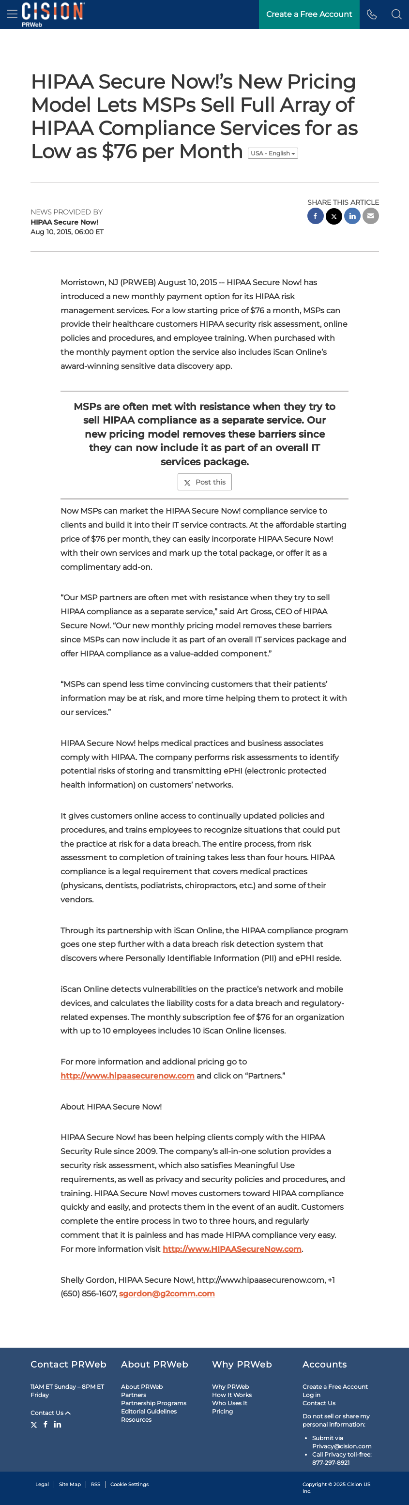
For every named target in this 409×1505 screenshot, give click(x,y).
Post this (205, 482)
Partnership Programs (153, 1403)
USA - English (273, 153)
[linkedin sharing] (352, 217)
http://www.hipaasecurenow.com (128, 1075)
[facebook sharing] (315, 217)
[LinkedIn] (57, 1424)
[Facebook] (45, 1424)
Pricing (222, 1411)
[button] (396, 14)
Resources (136, 1419)
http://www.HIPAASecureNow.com (232, 1249)
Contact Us (50, 1412)
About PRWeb (142, 1386)
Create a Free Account (335, 1386)
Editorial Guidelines (149, 1411)
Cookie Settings (129, 1484)
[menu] (12, 14)
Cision (354, 1484)
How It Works (232, 1395)
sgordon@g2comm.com (167, 1293)
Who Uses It (229, 1403)
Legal (42, 1484)
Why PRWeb (230, 1386)
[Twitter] (35, 1424)
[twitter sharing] (334, 217)
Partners (133, 1395)
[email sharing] (371, 217)
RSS (95, 1484)
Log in (311, 1395)
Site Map (70, 1484)
